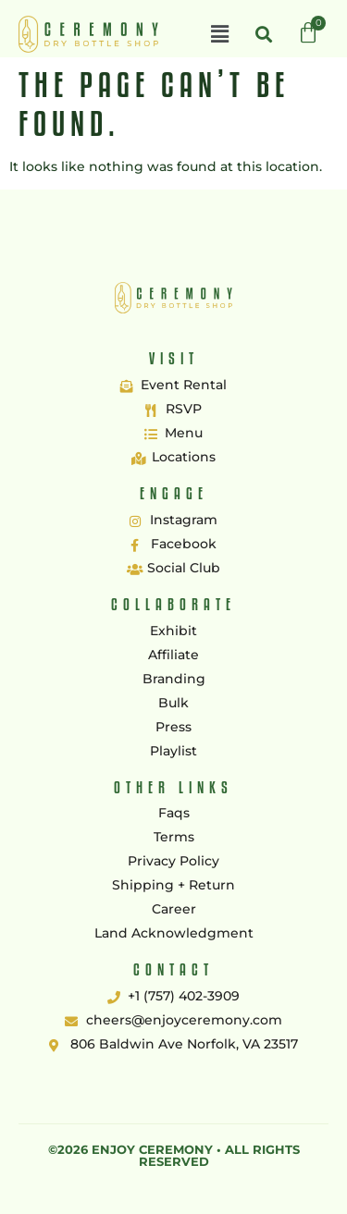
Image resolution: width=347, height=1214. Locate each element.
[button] (219, 34)
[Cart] (308, 33)
